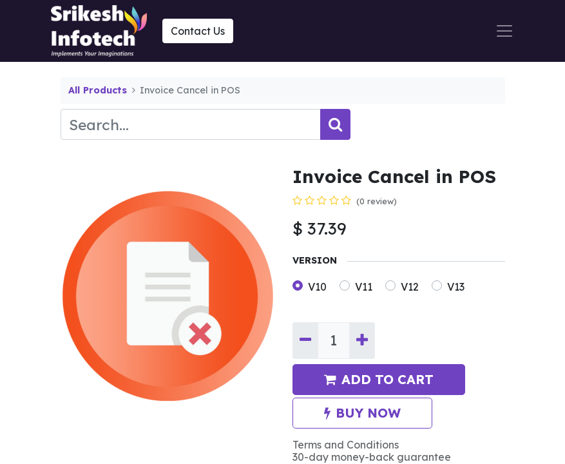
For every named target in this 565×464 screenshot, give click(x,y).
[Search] (335, 124)
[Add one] (362, 340)
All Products (97, 90)
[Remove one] (305, 340)
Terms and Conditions (345, 444)
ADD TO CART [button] (379, 379)
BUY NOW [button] (362, 413)
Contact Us (198, 30)
